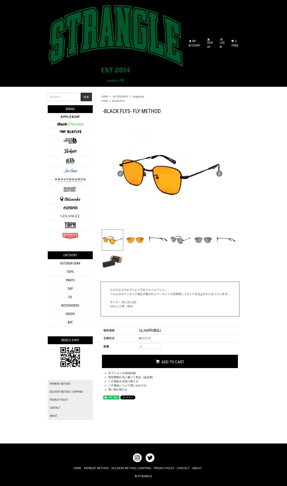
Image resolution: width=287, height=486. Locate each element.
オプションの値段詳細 (122, 386)
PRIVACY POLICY (59, 399)
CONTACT (55, 407)
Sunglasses (138, 96)
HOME (105, 96)
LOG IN (222, 43)
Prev (120, 174)
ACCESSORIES (120, 96)
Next (219, 174)
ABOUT (53, 415)
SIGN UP (210, 43)
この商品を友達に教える (123, 395)
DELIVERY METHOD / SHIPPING (66, 391)
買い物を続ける (117, 403)
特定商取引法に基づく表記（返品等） (131, 391)
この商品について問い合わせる (127, 399)
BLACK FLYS (118, 100)
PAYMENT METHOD (60, 383)
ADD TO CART (170, 375)
